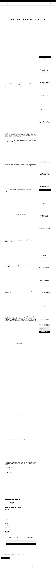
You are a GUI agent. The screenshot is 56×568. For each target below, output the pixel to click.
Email (6, 523)
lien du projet (13, 439)
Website (7, 527)
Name (6, 519)
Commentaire (8, 509)
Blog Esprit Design (8, 469)
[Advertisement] (28, 11)
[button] (7, 3)
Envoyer (7, 531)
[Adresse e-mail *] (21, 541)
